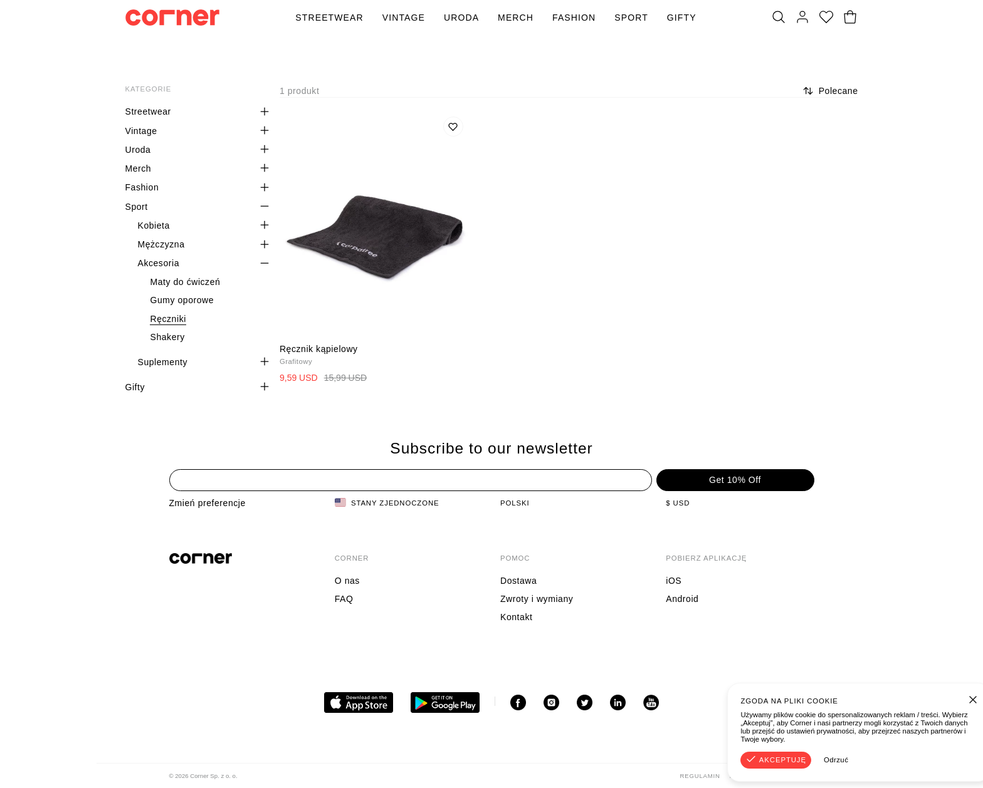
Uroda (461, 18)
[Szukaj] (778, 17)
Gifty (682, 18)
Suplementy (162, 362)
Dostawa (518, 581)
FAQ (344, 599)
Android (682, 599)
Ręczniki (168, 319)
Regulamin (700, 775)
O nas (347, 581)
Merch (516, 18)
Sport (631, 18)
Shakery (167, 337)
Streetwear (329, 18)
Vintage (403, 18)
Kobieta (153, 225)
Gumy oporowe (182, 300)
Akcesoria (158, 263)
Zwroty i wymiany (536, 599)
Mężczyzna (160, 244)
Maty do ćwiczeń (185, 282)
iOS (673, 581)
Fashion (574, 18)
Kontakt (516, 617)
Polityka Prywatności (772, 775)
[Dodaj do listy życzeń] (453, 127)
